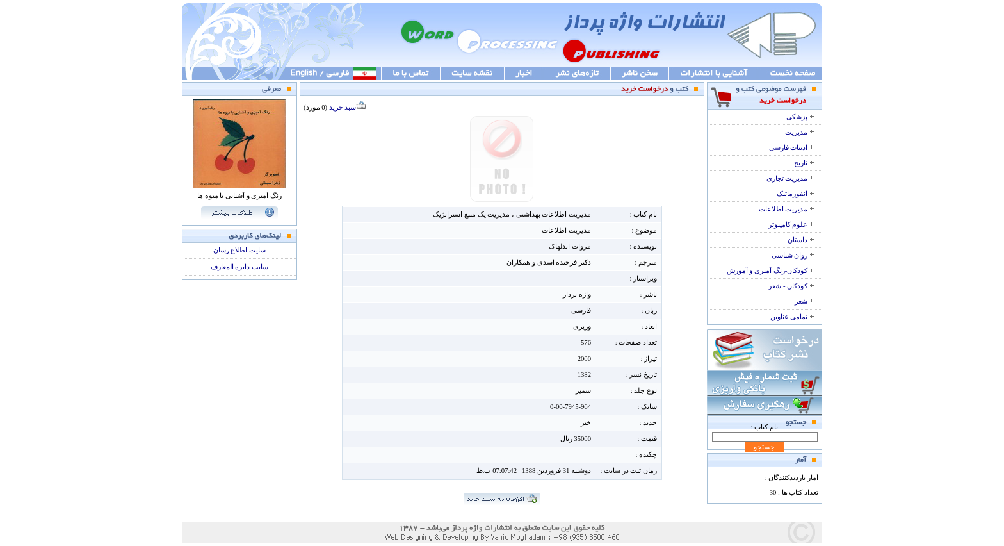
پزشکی (800, 116)
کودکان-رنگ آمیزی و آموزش (771, 270)
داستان (801, 240)
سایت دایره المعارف (239, 266)
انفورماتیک (796, 193)
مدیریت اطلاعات (787, 209)
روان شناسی (793, 255)
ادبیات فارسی (792, 147)
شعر (805, 301)
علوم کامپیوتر (791, 224)
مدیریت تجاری (790, 178)
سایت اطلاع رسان (239, 250)
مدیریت (800, 132)
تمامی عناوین (792, 316)
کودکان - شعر (791, 286)
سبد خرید (348, 107)
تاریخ (804, 163)
